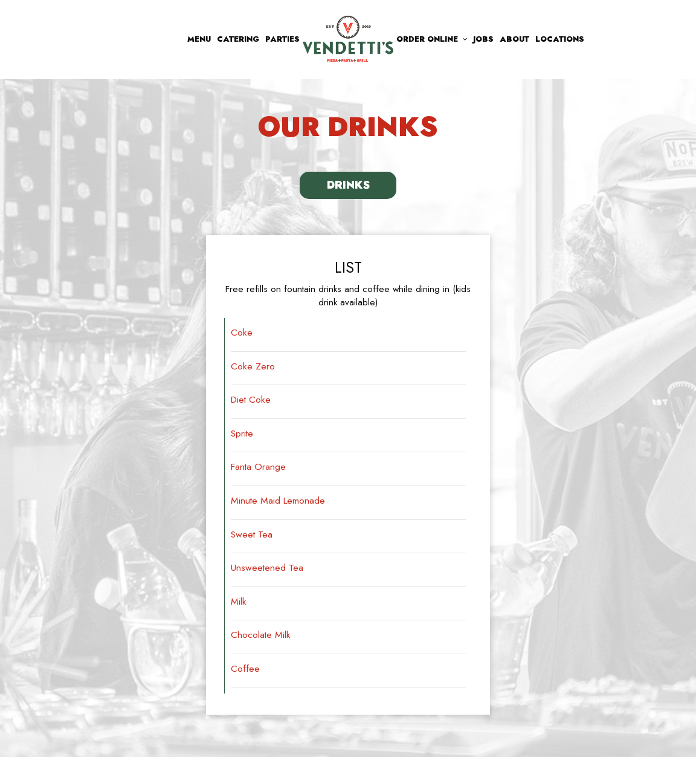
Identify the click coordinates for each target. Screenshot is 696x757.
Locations (559, 39)
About (514, 39)
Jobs (483, 39)
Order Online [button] (431, 39)
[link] (348, 39)
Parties (282, 39)
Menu (199, 39)
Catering (238, 39)
